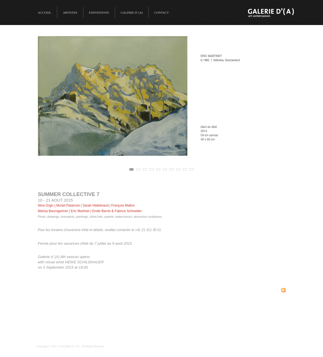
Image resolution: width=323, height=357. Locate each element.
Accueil (44, 12)
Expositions (99, 12)
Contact (161, 12)
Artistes (70, 12)
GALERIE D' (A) (132, 12)
